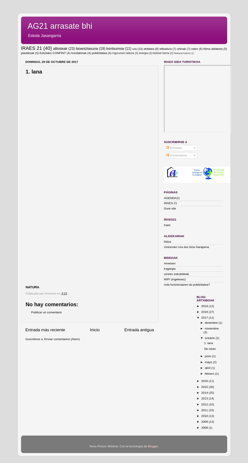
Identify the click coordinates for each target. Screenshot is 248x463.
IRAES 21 (31, 48)
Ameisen (170, 263)
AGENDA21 (172, 198)
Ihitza (167, 241)
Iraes (167, 225)
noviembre (212, 328)
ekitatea (149, 48)
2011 (205, 410)
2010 (205, 416)
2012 (205, 404)
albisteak (60, 48)
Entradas (174, 147)
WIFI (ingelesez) (175, 279)
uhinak (181, 48)
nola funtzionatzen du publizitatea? (187, 284)
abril (208, 368)
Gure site (170, 208)
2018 (205, 312)
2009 (205, 421)
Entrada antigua (139, 329)
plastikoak (27, 53)
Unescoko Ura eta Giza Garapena (186, 247)
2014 (205, 392)
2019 (205, 306)
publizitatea (99, 53)
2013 (205, 398)
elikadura (166, 48)
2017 (205, 317)
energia (143, 53)
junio (208, 356)
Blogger (153, 446)
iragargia (170, 268)
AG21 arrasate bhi (60, 26)
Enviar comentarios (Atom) (62, 339)
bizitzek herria (161, 53)
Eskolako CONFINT (53, 53)
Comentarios (176, 155)
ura (134, 48)
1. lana (208, 343)
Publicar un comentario (46, 312)
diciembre (212, 322)
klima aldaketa (213, 48)
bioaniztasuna (87, 48)
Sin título (210, 349)
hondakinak (78, 53)
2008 (205, 427)
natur (194, 48)
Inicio (95, 329)
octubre (210, 338)
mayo (209, 362)
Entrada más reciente (45, 329)
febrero (210, 373)
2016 (205, 381)
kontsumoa (115, 48)
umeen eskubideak (176, 274)
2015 (205, 387)
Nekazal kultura (182, 53)
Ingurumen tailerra (123, 53)
